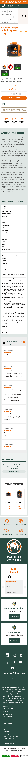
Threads (7, 662)
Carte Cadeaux (6, 741)
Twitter (14, 662)
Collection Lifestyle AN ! (9, 743)
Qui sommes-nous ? (8, 706)
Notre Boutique (7, 719)
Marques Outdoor (7, 729)
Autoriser (18, 68)
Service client (7, 525)
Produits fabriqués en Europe (10, 736)
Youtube (20, 662)
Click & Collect (6, 721)
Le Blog (7, 655)
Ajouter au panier (14, 98)
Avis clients (6, 726)
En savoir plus (14, 616)
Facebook (21, 655)
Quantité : (9, 93)
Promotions (6, 731)
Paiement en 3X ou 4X (6, 122)
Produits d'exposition (8, 738)
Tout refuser (15, 755)
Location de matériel (8, 723)
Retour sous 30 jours (21, 122)
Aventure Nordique (10, 687)
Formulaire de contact (8, 714)
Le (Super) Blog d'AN (8, 708)
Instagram (14, 655)
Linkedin (12, 668)
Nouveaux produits (8, 734)
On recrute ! (6, 711)
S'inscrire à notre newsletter (14, 678)
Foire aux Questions (8, 716)
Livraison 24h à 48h (14, 122)
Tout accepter (6, 755)
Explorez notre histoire (16, 702)
